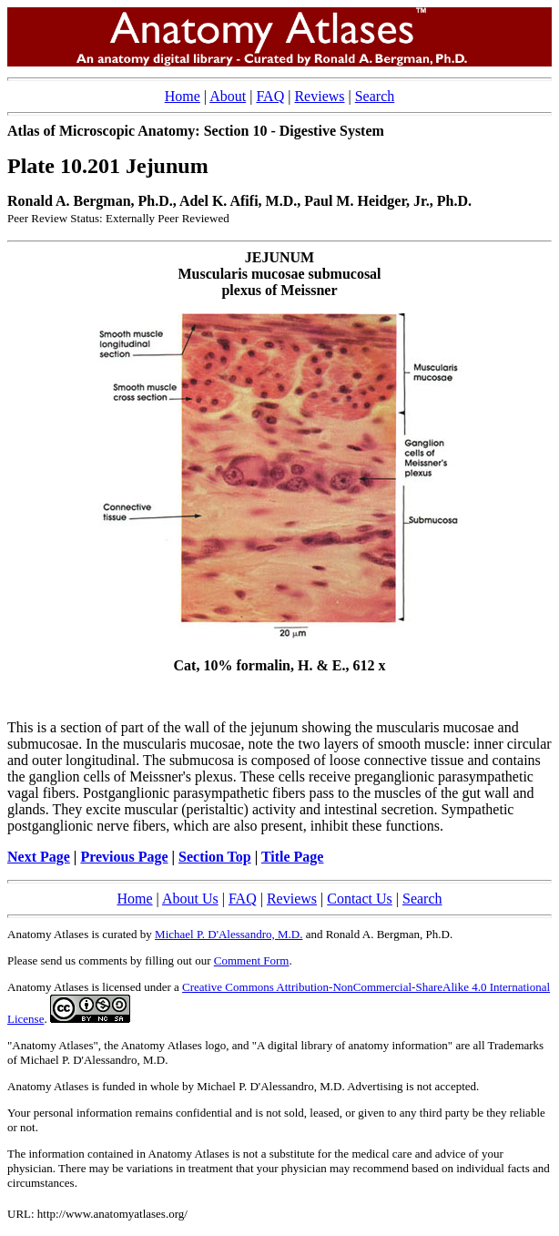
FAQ (270, 96)
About (227, 96)
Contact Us (359, 898)
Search (375, 96)
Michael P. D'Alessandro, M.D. (228, 934)
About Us (190, 898)
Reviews (319, 96)
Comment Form (252, 960)
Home (182, 96)
